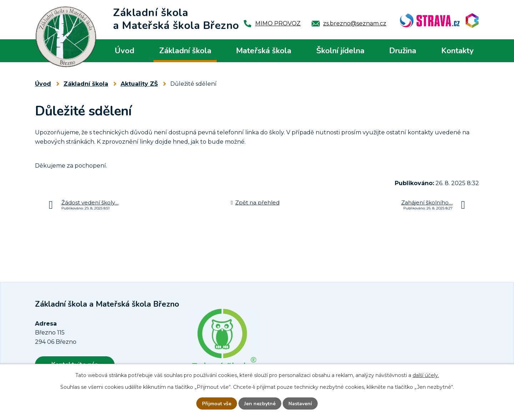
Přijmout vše (216, 403)
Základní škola (185, 50)
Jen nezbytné (260, 403)
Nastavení (300, 403)
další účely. (426, 375)
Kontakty (457, 50)
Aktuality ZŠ (139, 83)
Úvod (124, 50)
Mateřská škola (263, 50)
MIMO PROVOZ (278, 23)
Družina (402, 50)
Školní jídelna (340, 50)
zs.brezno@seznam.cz (354, 23)
